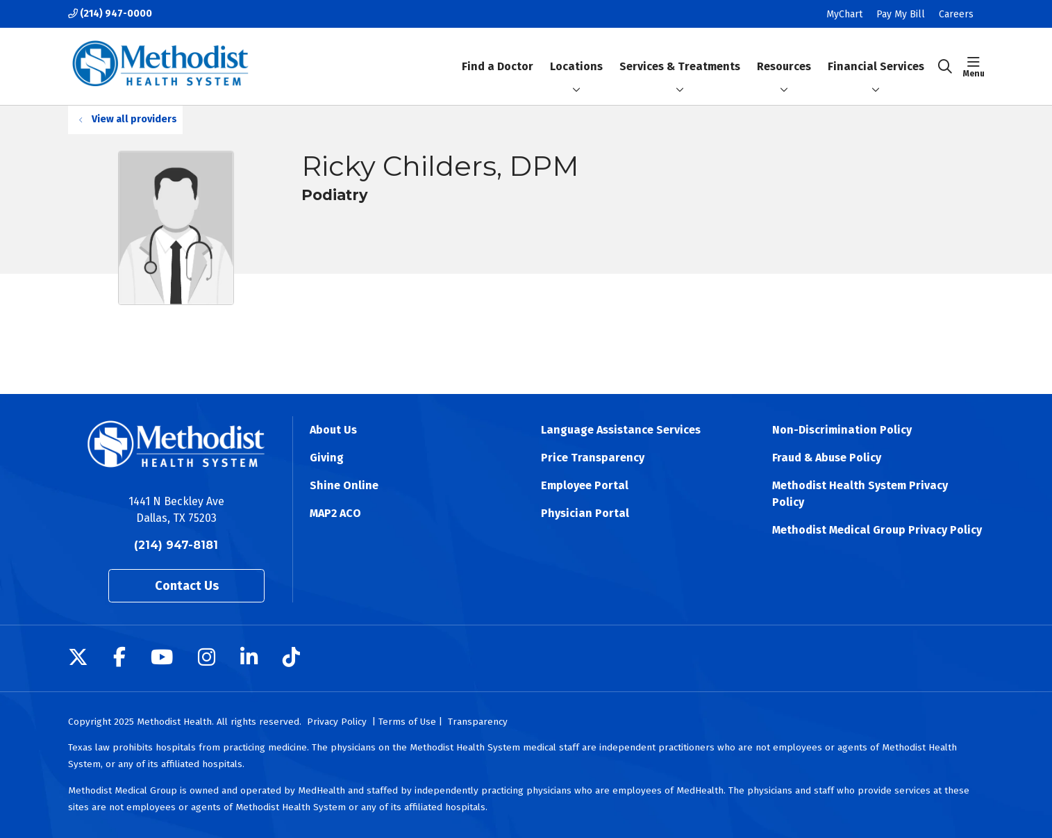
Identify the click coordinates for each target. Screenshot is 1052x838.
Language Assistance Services (621, 429)
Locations (576, 54)
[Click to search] (945, 67)
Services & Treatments (680, 54)
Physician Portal (585, 513)
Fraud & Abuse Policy (826, 457)
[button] (974, 67)
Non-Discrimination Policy (842, 429)
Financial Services (876, 54)
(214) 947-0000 (110, 13)
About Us (333, 429)
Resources (784, 54)
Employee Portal (584, 485)
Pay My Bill (900, 14)
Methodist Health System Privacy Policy (860, 494)
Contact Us (187, 585)
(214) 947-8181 (176, 545)
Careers (956, 14)
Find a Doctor (497, 54)
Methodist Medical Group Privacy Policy (877, 529)
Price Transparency (592, 457)
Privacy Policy (337, 722)
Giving (327, 457)
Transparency (478, 722)
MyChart (844, 14)
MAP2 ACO (335, 513)
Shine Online (344, 485)
